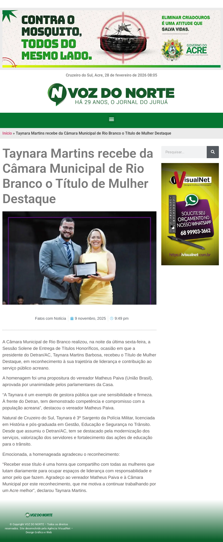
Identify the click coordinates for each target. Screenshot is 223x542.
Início (7, 133)
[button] (112, 119)
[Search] (213, 152)
